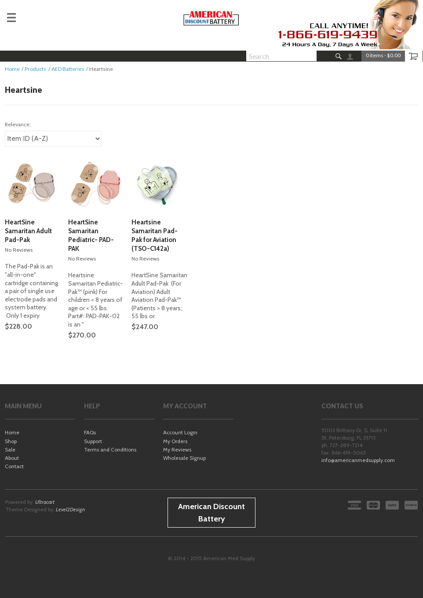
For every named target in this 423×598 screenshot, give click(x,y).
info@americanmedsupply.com (358, 460)
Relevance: (18, 124)
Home (12, 69)
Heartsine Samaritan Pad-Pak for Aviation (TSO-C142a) (154, 235)
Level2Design (70, 509)
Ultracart (45, 502)
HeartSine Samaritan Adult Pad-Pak (28, 231)
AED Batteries (67, 69)
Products (35, 69)
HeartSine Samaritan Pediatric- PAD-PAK (91, 235)
